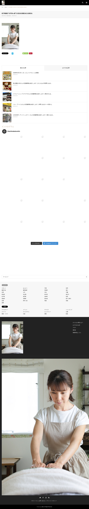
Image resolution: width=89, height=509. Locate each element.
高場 (67, 300)
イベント (25, 309)
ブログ (74, 327)
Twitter (40, 497)
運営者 (74, 330)
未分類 (24, 294)
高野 (3, 302)
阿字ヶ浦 (25, 300)
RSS (48, 497)
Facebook (43, 497)
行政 (24, 313)
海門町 (24, 296)
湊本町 (46, 296)
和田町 (46, 290)
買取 (45, 313)
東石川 (67, 294)
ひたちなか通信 (41, 506)
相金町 (3, 298)
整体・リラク (5, 313)
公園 (67, 311)
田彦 (67, 296)
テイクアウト (26, 311)
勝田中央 (4, 290)
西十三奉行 (68, 298)
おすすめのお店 (76, 325)
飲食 (67, 313)
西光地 (46, 298)
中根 (45, 288)
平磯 (67, 292)
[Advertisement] (44, 260)
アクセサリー (5, 309)
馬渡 (45, 300)
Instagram (46, 497)
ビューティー (47, 311)
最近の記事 (23, 68)
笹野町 (24, 298)
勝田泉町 (25, 290)
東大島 (46, 294)
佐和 (67, 288)
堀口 (67, 290)
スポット (4, 288)
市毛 (45, 292)
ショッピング (69, 309)
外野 (3, 292)
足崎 (3, 300)
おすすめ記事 (66, 68)
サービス (46, 309)
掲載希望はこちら (77, 332)
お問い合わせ (42, 500)
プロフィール (34, 500)
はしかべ (25, 288)
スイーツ (4, 311)
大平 (24, 292)
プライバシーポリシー (51, 500)
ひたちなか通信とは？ (78, 322)
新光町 (3, 294)
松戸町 (3, 296)
